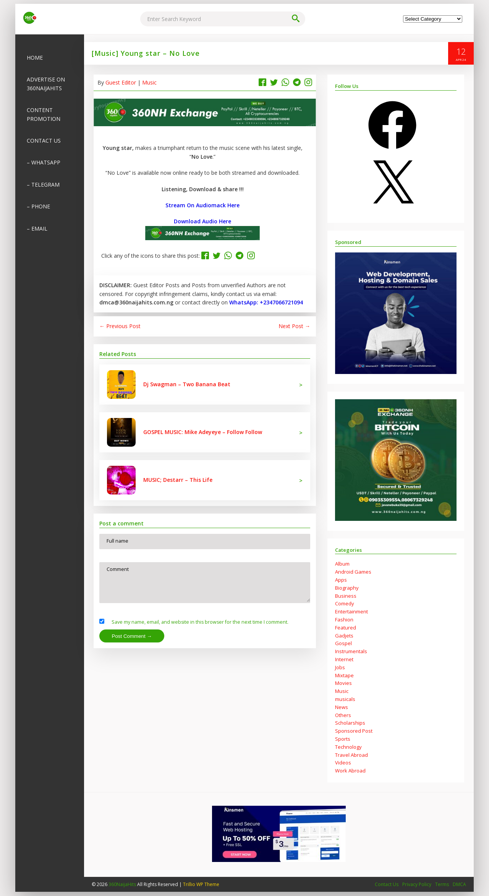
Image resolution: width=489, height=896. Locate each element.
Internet (344, 659)
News (341, 707)
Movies (343, 683)
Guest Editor (120, 82)
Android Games (353, 572)
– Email (37, 229)
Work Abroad (350, 771)
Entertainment (351, 611)
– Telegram (43, 185)
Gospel (343, 643)
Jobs (340, 667)
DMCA (459, 884)
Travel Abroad (351, 755)
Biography (347, 588)
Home (35, 58)
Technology (348, 747)
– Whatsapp (43, 162)
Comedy (344, 603)
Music (149, 82)
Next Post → (294, 326)
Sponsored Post (353, 731)
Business (345, 596)
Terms (442, 884)
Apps (341, 580)
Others (343, 715)
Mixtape (344, 675)
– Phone (38, 206)
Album (342, 564)
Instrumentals (351, 651)
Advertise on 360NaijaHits (46, 84)
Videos (343, 762)
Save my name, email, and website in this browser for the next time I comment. (202, 626)
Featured (345, 627)
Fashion (344, 619)
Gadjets (344, 636)
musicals (345, 699)
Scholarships (350, 723)
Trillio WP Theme (201, 884)
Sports (342, 739)
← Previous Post (120, 326)
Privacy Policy (416, 884)
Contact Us (44, 141)
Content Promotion (43, 114)
